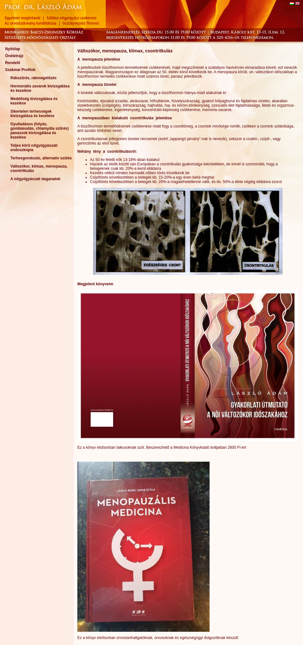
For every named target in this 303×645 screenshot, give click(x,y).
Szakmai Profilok (20, 70)
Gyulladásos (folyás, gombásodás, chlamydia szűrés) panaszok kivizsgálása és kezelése (39, 130)
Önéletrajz (14, 56)
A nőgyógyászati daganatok (35, 179)
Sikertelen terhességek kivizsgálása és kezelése (32, 113)
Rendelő (12, 63)
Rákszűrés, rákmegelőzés (33, 78)
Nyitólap (12, 49)
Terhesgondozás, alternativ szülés (41, 158)
